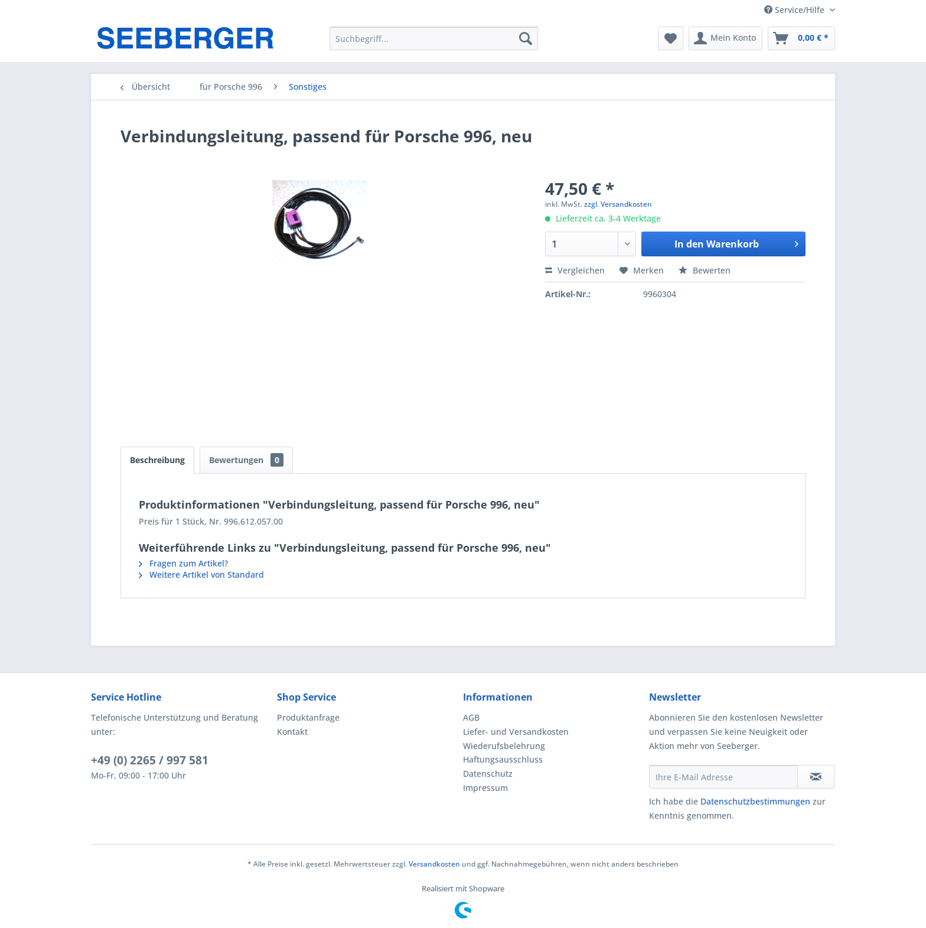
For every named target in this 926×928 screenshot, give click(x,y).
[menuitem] (434, 38)
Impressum (485, 787)
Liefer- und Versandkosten (516, 731)
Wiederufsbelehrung (504, 745)
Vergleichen (575, 270)
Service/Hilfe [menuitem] (795, 9)
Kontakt (292, 731)
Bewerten (705, 270)
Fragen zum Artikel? (183, 563)
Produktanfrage (308, 717)
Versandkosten (434, 864)
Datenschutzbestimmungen (755, 801)
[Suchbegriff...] (434, 38)
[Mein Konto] (725, 38)
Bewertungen (246, 460)
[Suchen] (525, 38)
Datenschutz (488, 773)
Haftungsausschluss (503, 759)
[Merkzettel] (670, 38)
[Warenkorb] (801, 38)
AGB (471, 717)
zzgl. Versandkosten (618, 204)
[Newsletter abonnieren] (815, 777)
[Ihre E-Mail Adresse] (723, 777)
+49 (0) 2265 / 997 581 (149, 760)
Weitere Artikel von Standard (201, 574)
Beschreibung (157, 459)
